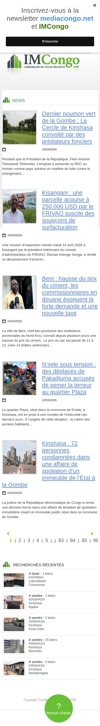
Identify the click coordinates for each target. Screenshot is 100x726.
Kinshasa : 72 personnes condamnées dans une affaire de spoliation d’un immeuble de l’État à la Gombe (48, 464)
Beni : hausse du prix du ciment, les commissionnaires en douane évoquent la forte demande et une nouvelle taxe (70, 295)
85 (84, 540)
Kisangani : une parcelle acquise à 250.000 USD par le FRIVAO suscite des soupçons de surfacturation (68, 209)
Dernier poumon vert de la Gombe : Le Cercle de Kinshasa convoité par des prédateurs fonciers (69, 127)
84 (72, 540)
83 (61, 540)
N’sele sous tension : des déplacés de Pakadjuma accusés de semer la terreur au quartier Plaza (69, 378)
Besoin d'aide (59, 708)
